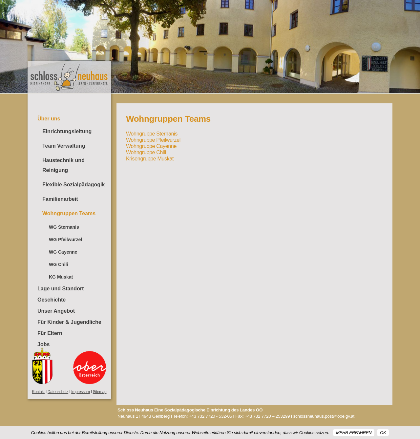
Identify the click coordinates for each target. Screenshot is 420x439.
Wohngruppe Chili (146, 152)
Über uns (48, 118)
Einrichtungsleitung (67, 131)
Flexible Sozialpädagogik (73, 184)
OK (383, 432)
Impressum (80, 391)
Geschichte (51, 300)
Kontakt (38, 391)
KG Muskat (61, 277)
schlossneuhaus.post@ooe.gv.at (323, 416)
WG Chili (58, 264)
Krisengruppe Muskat (150, 158)
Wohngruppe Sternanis (152, 133)
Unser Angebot (56, 311)
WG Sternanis (64, 227)
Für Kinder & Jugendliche (69, 322)
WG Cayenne (63, 252)
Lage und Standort (60, 288)
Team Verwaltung (63, 146)
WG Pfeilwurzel (65, 239)
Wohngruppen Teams (68, 213)
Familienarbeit (60, 199)
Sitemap (100, 391)
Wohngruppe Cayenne (151, 146)
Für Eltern (49, 333)
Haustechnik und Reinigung (63, 165)
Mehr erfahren (353, 432)
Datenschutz (58, 391)
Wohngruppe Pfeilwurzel (153, 140)
